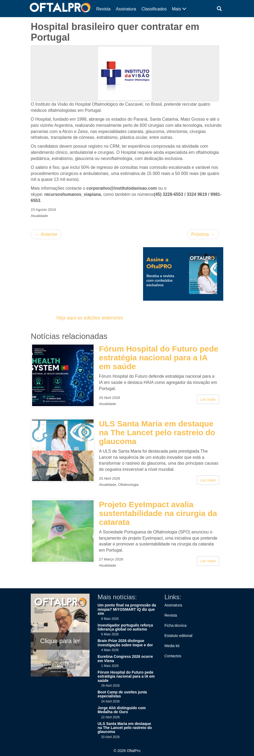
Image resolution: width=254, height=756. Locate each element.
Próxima (203, 234)
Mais (179, 9)
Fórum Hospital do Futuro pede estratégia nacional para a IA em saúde (158, 357)
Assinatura (126, 9)
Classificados (154, 9)
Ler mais (208, 399)
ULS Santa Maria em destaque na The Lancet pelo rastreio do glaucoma (157, 432)
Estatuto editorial (178, 635)
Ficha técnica (175, 625)
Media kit (171, 646)
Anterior (46, 234)
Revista (103, 9)
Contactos (172, 656)
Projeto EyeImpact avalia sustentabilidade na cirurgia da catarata (158, 513)
